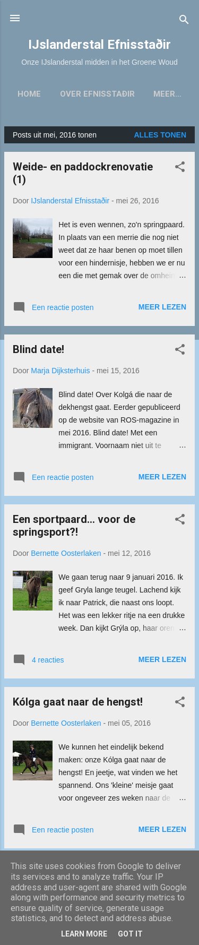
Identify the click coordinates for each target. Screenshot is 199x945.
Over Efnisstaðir (97, 94)
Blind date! (38, 349)
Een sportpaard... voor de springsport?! (74, 525)
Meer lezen (162, 307)
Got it (130, 934)
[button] (180, 168)
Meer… (167, 94)
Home (29, 94)
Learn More (84, 934)
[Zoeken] (184, 21)
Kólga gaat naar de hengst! (78, 701)
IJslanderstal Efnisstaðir (99, 44)
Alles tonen (160, 135)
